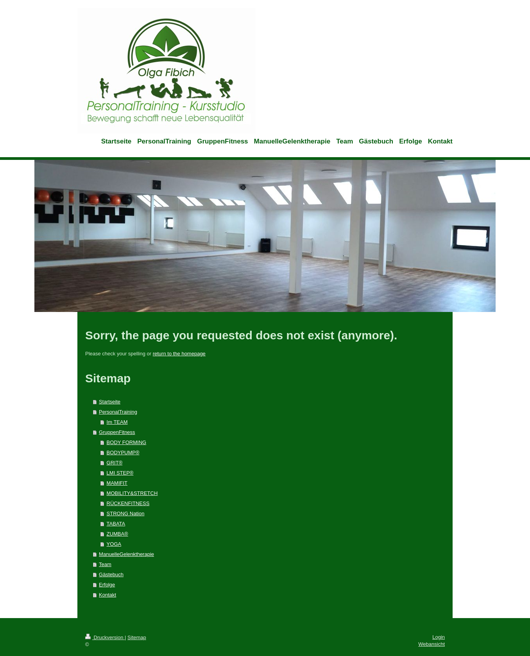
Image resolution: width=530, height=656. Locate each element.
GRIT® (115, 463)
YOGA (114, 544)
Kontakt (107, 595)
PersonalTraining (118, 412)
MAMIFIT (117, 483)
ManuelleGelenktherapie (126, 554)
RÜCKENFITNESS (128, 503)
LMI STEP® (120, 473)
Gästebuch (111, 574)
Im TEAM (117, 422)
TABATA (116, 524)
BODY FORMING (127, 442)
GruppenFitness (117, 432)
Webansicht (431, 644)
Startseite (109, 402)
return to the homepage (179, 354)
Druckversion (105, 637)
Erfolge (107, 585)
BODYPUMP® (123, 452)
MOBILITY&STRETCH (132, 493)
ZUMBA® (117, 534)
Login (438, 637)
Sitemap (136, 637)
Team (105, 564)
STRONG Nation (126, 513)
